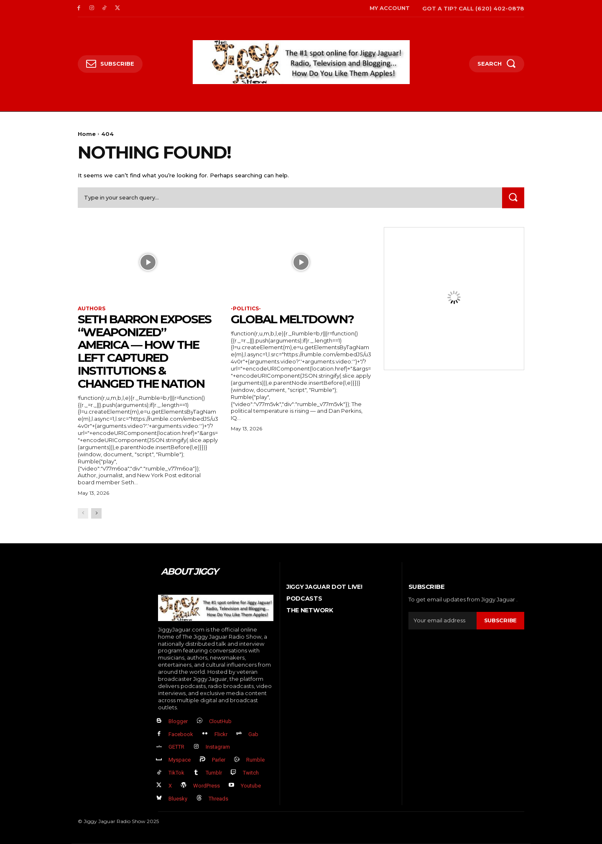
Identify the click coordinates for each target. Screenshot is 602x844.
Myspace (179, 760)
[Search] (513, 197)
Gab (253, 734)
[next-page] (96, 513)
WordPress (206, 786)
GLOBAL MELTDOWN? (292, 319)
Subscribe (500, 620)
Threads (218, 798)
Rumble (255, 760)
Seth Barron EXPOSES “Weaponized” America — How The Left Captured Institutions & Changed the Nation (144, 351)
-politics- (246, 309)
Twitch (251, 773)
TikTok (176, 773)
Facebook (180, 734)
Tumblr (214, 773)
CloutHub (220, 721)
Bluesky (177, 798)
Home (87, 133)
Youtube (251, 786)
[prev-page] (83, 513)
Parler (218, 760)
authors (91, 309)
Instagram (218, 747)
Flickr (220, 734)
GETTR (176, 747)
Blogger (178, 721)
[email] (442, 620)
